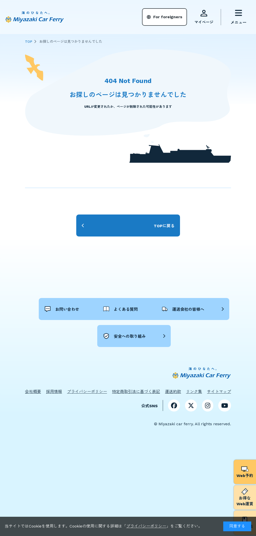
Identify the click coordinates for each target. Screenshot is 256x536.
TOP (28, 42)
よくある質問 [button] (153, 309)
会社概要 (33, 391)
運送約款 (173, 391)
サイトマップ (219, 391)
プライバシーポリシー (146, 526)
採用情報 (54, 391)
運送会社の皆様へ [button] (77, 336)
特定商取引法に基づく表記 (136, 391)
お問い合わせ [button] (73, 309)
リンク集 (194, 391)
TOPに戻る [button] (164, 226)
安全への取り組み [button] (157, 336)
